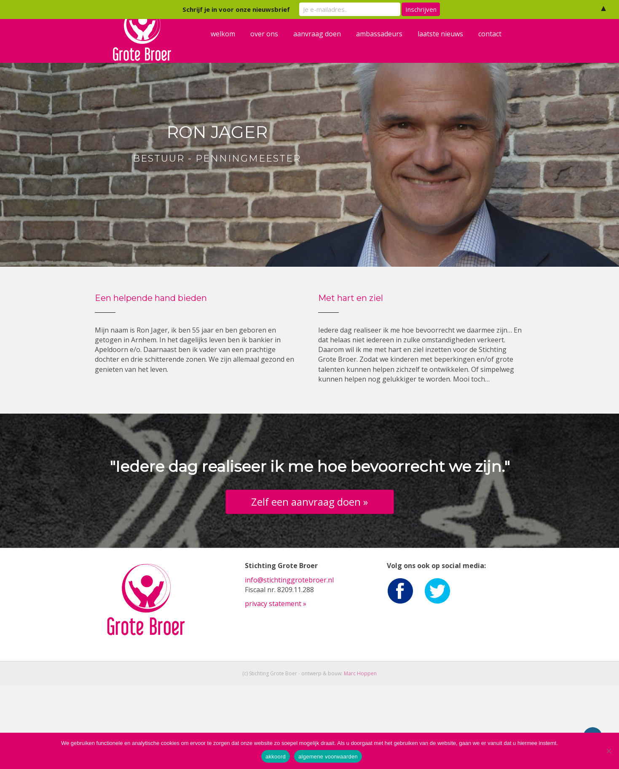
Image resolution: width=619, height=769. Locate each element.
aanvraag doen (324, 48)
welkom (230, 48)
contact (497, 48)
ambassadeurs (386, 48)
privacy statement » (275, 686)
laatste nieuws (447, 48)
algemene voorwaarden (328, 756)
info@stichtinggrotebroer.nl (289, 663)
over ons (271, 48)
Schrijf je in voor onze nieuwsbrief (236, 9)
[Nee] (608, 751)
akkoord (275, 756)
